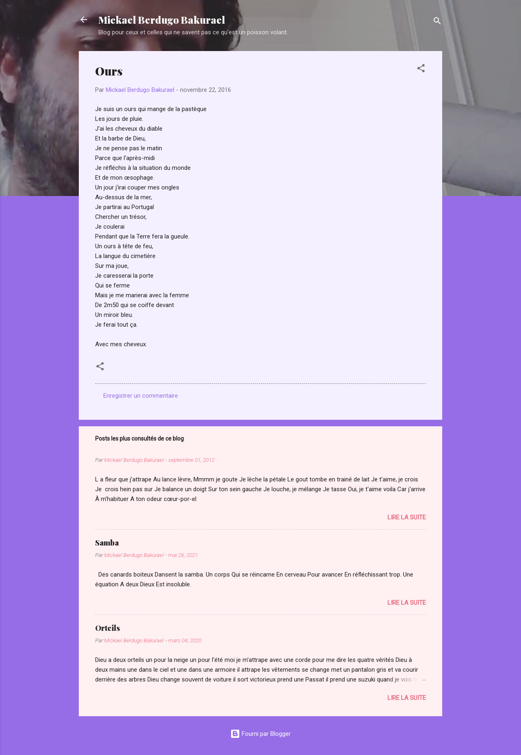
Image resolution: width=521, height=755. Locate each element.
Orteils (107, 628)
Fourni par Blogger (260, 733)
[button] (421, 69)
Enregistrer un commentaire (140, 395)
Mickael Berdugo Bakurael (161, 19)
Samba (107, 543)
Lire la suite (406, 517)
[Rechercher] (437, 22)
